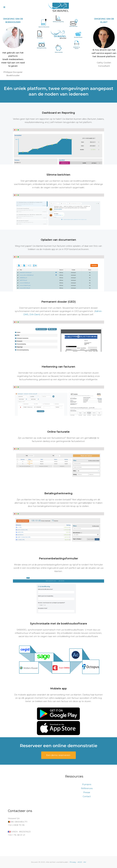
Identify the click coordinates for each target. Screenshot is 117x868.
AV (85, 862)
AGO (80, 862)
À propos (86, 784)
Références (87, 788)
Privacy (73, 862)
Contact (87, 796)
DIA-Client (34, 314)
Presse (86, 792)
